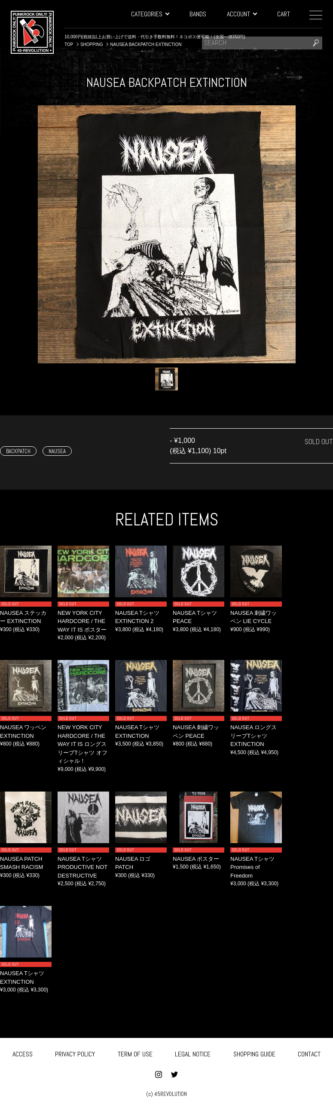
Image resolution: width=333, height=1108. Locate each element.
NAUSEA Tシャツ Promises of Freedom (252, 867)
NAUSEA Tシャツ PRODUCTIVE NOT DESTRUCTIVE (82, 867)
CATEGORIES (150, 13)
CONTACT (309, 1053)
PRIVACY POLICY (75, 1053)
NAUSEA (57, 451)
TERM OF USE (135, 1053)
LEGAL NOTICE (193, 1053)
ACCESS (22, 1053)
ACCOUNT (242, 13)
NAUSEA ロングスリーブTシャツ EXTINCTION (253, 735)
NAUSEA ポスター (196, 859)
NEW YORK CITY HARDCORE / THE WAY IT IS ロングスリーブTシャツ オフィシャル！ (82, 744)
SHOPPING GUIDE (254, 1053)
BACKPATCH (18, 451)
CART (283, 13)
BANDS (197, 13)
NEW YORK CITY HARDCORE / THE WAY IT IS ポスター (82, 621)
